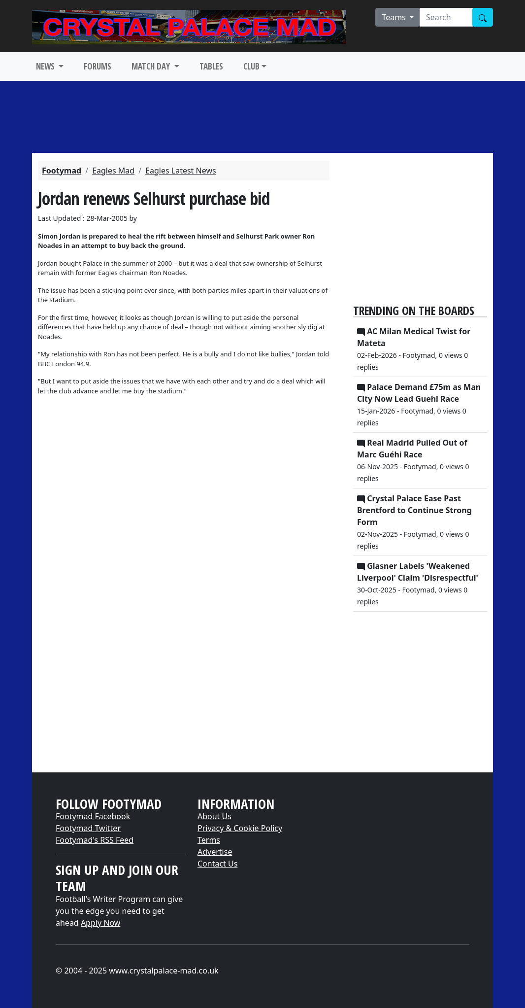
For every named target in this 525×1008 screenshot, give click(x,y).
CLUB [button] (251, 66)
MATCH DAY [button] (151, 66)
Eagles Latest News (180, 170)
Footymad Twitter (88, 828)
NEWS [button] (46, 66)
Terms (208, 839)
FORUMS (97, 66)
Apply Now (100, 922)
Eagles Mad (113, 170)
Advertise (214, 851)
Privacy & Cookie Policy (239, 828)
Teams (395, 17)
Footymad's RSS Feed (94, 839)
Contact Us (217, 863)
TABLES (211, 66)
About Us (214, 816)
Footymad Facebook (93, 816)
